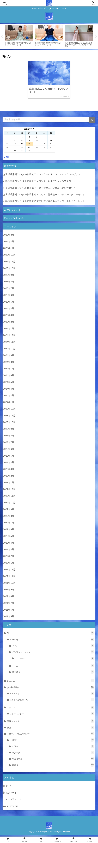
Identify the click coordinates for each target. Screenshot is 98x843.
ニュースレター (52, 714)
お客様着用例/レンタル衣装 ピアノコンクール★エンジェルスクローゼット (41, 175)
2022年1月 (8, 564)
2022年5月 (8, 537)
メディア (50, 708)
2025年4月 (8, 309)
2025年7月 (8, 289)
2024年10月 (9, 349)
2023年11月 (9, 416)
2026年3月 (8, 236)
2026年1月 (8, 249)
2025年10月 (9, 269)
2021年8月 (8, 597)
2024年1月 (8, 403)
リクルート (54, 659)
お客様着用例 (50, 688)
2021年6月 (8, 611)
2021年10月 (9, 584)
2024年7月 (8, 370)
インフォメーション (53, 653)
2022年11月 (9, 497)
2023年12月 (9, 410)
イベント (53, 646)
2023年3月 (8, 470)
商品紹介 (53, 673)
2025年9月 (8, 276)
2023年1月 (8, 483)
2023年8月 (8, 436)
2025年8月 (8, 283)
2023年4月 (8, 463)
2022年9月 (8, 510)
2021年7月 (8, 604)
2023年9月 (8, 430)
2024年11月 (9, 343)
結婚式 (53, 766)
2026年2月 (8, 242)
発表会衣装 (53, 759)
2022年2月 (8, 557)
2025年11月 (9, 262)
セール (53, 666)
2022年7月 (8, 524)
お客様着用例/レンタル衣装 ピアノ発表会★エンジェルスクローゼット (39, 189)
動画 (50, 728)
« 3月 (6, 158)
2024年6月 (8, 376)
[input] (49, 120)
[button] (92, 121)
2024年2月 (8, 396)
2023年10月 (9, 423)
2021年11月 (9, 577)
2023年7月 (8, 443)
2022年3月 (8, 550)
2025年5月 (8, 303)
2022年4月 (8, 544)
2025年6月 (8, 296)
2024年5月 (8, 383)
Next (96, 36)
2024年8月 (8, 363)
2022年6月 (8, 530)
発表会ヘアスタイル (52, 700)
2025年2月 (8, 323)
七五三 (53, 747)
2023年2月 (8, 477)
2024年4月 (8, 390)
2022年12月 (9, 490)
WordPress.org (10, 807)
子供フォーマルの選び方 (50, 734)
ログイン (7, 787)
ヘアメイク (52, 694)
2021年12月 (9, 570)
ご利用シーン (52, 741)
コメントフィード (12, 800)
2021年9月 (8, 590)
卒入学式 (53, 753)
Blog (50, 634)
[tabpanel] (19, 36)
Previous (2, 36)
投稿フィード (10, 794)
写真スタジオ (50, 722)
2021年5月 (8, 617)
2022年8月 (8, 517)
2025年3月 (8, 316)
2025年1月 (8, 329)
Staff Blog (52, 640)
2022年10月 (9, 503)
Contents (50, 682)
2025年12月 (9, 256)
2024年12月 (9, 336)
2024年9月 (8, 356)
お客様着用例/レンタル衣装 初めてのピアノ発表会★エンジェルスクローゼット (44, 195)
